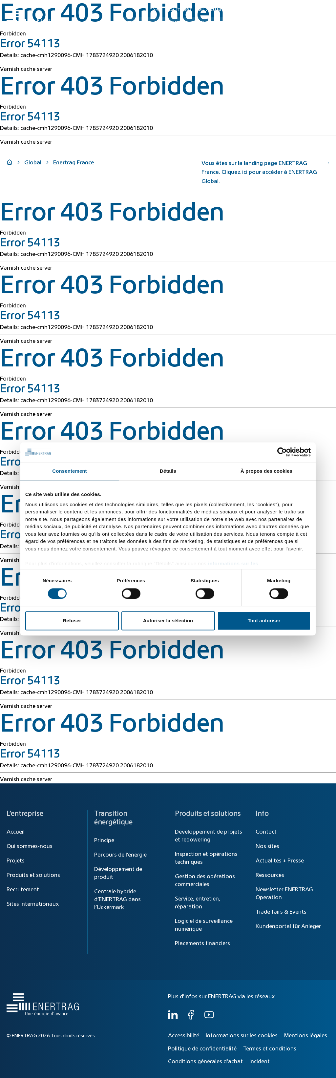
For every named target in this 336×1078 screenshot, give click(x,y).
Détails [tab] (168, 471)
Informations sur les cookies (242, 1035)
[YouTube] (209, 1018)
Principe (104, 840)
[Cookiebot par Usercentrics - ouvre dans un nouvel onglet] (282, 452)
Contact (266, 832)
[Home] (41, 17)
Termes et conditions (269, 1048)
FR (323, 9)
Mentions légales (305, 1035)
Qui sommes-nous (300, 23)
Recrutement (23, 889)
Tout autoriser (264, 621)
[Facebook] (191, 1018)
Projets (16, 860)
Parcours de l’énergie (120, 855)
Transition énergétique (157, 23)
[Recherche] (157, 9)
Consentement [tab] (69, 471)
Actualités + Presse (280, 860)
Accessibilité (183, 1035)
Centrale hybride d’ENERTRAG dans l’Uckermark (117, 899)
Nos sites (267, 846)
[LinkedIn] (173, 1018)
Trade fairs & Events (281, 912)
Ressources (270, 875)
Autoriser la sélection (168, 621)
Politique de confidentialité (202, 1048)
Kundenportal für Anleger (288, 926)
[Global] (297, 9)
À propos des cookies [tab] (266, 471)
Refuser (72, 621)
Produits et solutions (219, 23)
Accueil (16, 832)
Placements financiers (202, 943)
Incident (259, 1061)
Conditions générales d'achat (205, 1061)
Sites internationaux (33, 904)
